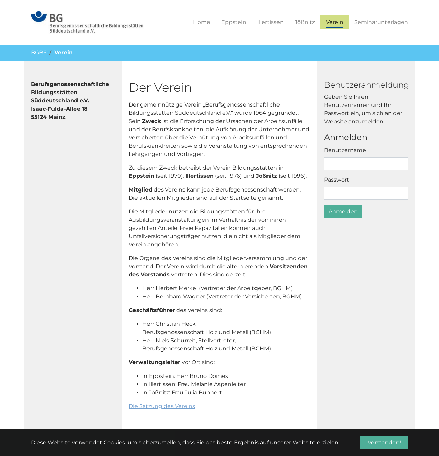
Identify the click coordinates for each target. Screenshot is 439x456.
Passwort (336, 179)
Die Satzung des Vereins (162, 406)
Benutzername (345, 150)
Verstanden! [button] (384, 442)
